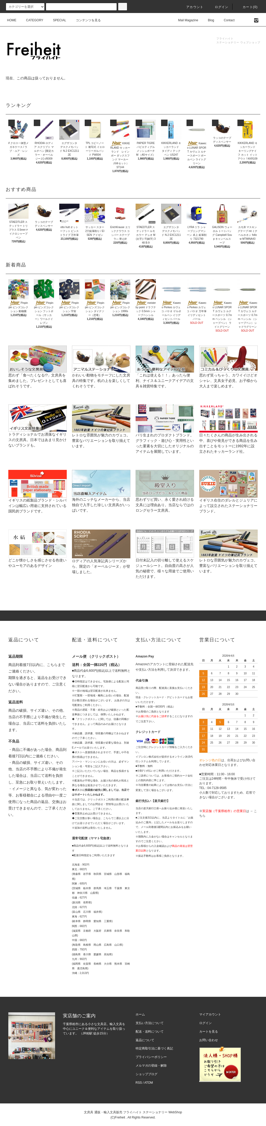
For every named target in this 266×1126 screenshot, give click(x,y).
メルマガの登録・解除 (151, 1065)
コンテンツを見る (85, 20)
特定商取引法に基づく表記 (154, 1048)
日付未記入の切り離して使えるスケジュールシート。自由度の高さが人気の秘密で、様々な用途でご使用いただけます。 (165, 560)
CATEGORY (31, 20)
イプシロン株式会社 (147, 756)
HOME (11, 20)
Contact (226, 20)
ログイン (219, 7)
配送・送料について (150, 1031)
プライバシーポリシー (151, 1057)
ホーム (140, 1014)
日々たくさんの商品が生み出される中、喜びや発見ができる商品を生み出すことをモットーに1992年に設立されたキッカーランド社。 (228, 435)
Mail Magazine (185, 20)
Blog (208, 20)
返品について (145, 1040)
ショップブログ (146, 1074)
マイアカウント (210, 1014)
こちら (52, 665)
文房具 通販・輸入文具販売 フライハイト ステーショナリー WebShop (133, 1112)
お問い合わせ (208, 1040)
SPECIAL (56, 20)
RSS (139, 1082)
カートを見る (208, 1031)
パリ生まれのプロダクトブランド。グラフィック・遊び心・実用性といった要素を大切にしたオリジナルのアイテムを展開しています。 (165, 435)
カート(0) (247, 7)
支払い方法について (150, 1023)
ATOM (148, 1082)
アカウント (191, 7)
